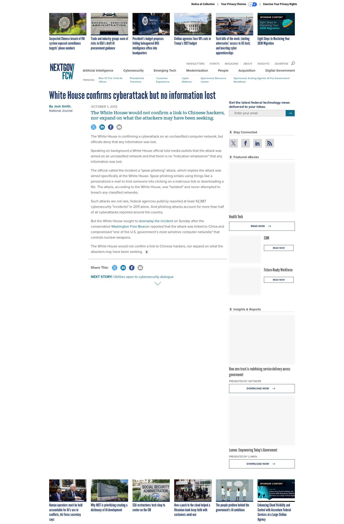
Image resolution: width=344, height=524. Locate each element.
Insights (263, 64)
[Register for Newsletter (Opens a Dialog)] (290, 113)
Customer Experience (163, 80)
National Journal (60, 110)
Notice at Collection (203, 4)
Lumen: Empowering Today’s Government (253, 450)
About (248, 64)
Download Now (262, 388)
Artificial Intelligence (98, 70)
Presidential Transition (137, 80)
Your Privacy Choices (239, 4)
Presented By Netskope (245, 381)
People (223, 70)
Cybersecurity (133, 70)
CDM (266, 238)
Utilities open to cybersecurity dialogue (143, 276)
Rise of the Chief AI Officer (110, 80)
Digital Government (280, 70)
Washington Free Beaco (129, 226)
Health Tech (236, 216)
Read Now (262, 226)
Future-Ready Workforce (278, 269)
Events (215, 64)
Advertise (281, 64)
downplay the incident (156, 220)
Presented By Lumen (243, 457)
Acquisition (246, 70)
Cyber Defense (187, 80)
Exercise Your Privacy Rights (280, 4)
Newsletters (195, 64)
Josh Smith (62, 106)
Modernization (197, 70)
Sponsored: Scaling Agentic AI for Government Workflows (262, 80)
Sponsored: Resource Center (213, 80)
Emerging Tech (165, 70)
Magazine (231, 64)
